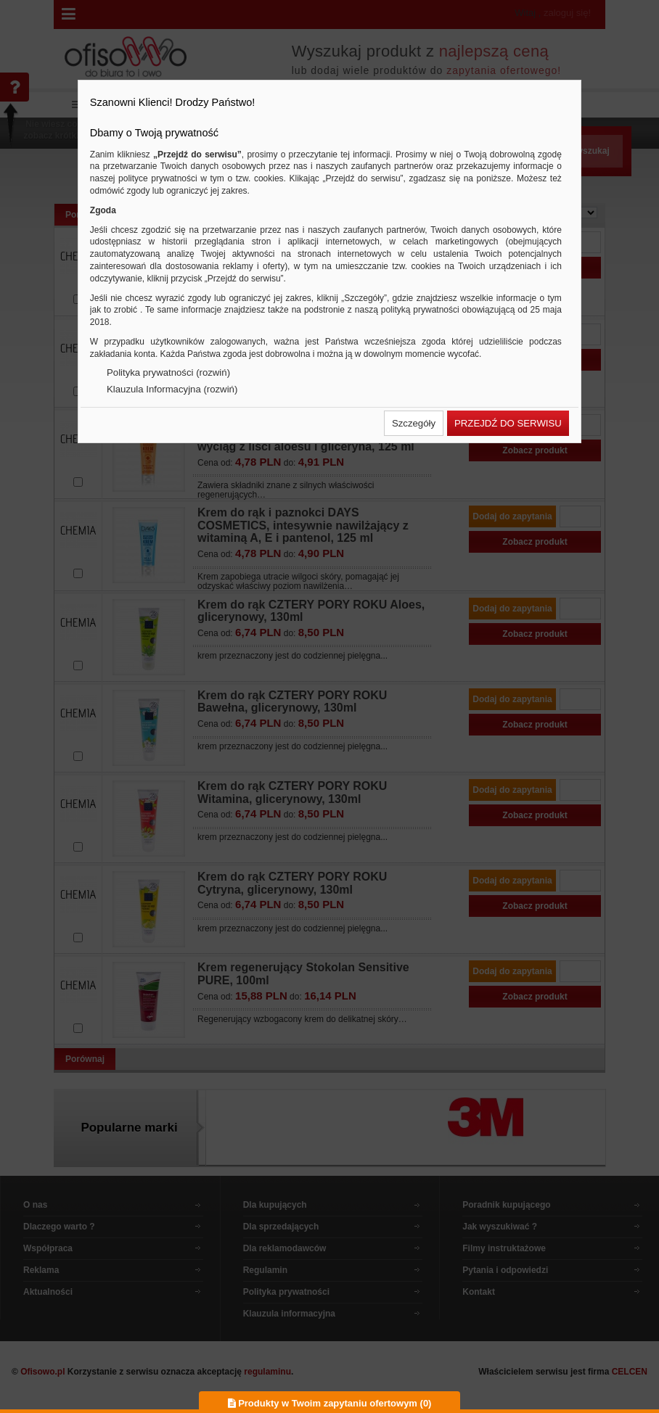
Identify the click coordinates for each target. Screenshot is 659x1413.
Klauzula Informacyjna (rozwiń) (172, 389)
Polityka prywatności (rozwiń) (168, 372)
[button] (413, 423)
